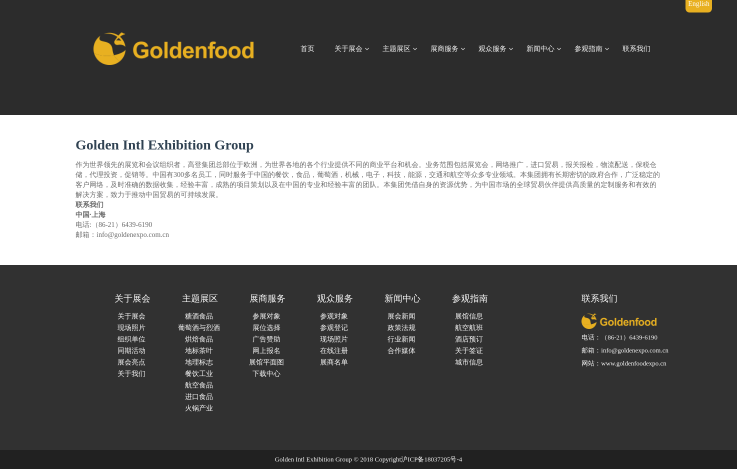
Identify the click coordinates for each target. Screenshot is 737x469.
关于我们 (132, 374)
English (699, 4)
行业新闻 (402, 339)
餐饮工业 (199, 374)
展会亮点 (132, 362)
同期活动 (132, 350)
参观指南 (588, 48)
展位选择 (266, 328)
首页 (307, 48)
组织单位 (132, 339)
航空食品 (199, 385)
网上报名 (266, 350)
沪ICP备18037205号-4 (431, 459)
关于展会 (348, 48)
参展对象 (266, 316)
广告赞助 (266, 339)
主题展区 (396, 48)
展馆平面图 (266, 362)
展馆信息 (469, 316)
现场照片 (132, 328)
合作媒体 (402, 350)
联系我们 (636, 48)
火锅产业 (199, 408)
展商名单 (334, 362)
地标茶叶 (199, 350)
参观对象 (334, 316)
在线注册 (334, 350)
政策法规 (402, 328)
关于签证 (469, 350)
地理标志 (199, 362)
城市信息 (469, 362)
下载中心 (266, 374)
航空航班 (469, 328)
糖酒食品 (199, 316)
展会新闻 (402, 316)
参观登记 (334, 328)
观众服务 (492, 48)
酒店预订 (469, 339)
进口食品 (199, 396)
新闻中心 (540, 48)
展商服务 (444, 48)
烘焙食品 (199, 339)
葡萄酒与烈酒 (199, 328)
